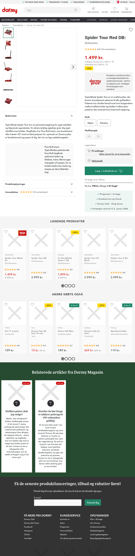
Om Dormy (95, 523)
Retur (62, 523)
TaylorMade (18, 25)
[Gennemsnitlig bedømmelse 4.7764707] (90, 345)
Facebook (28, 526)
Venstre (104, 122)
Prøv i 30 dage (96, 519)
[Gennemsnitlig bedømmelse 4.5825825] (116, 345)
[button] (104, 9)
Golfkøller (7, 19)
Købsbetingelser (97, 530)
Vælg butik (95, 160)
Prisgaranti (64, 526)
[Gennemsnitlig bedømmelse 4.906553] (10, 345)
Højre (90, 122)
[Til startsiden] (9, 10)
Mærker (103, 19)
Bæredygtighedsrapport (100, 538)
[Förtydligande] (113, 61)
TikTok (27, 534)
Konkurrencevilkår (98, 526)
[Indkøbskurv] (126, 10)
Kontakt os (64, 519)
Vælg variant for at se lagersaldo (114, 153)
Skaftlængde (91, 130)
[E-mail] (57, 502)
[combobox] (52, 10)
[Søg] (76, 10)
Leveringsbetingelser (99, 534)
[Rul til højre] (73, 67)
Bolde (34, 19)
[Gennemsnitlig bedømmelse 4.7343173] (37, 345)
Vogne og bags (48, 19)
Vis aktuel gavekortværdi (71, 538)
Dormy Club (29, 519)
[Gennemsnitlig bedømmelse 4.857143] (63, 269)
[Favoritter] (114, 10)
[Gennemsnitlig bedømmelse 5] (37, 272)
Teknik (63, 19)
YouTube (28, 538)
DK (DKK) (126, 2)
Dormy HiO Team (31, 523)
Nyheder (91, 19)
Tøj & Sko (22, 19)
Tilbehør (75, 19)
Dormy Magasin (119, 19)
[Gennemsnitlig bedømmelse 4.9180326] (10, 269)
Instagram (28, 530)
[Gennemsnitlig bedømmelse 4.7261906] (63, 345)
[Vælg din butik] (93, 9)
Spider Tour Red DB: (35, 25)
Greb (87, 116)
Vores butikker (66, 530)
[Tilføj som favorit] (131, 30)
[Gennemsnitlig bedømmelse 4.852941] (26, 192)
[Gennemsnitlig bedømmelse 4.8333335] (90, 272)
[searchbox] (46, 10)
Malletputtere (91, 42)
